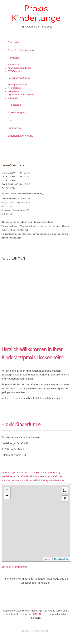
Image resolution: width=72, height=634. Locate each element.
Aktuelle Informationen (21, 50)
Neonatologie (14, 88)
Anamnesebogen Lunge (19, 68)
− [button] (7, 496)
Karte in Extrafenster (14, 567)
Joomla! (9, 614)
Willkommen (13, 258)
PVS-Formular (15, 71)
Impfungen (13, 98)
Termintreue (14, 64)
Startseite (13, 42)
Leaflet (47, 559)
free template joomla (36, 631)
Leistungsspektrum (19, 78)
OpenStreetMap (61, 559)
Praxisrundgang (17, 112)
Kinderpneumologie (17, 84)
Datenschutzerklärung (20, 135)
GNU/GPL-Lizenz (42, 614)
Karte (11, 120)
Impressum (14, 128)
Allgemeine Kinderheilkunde (21, 94)
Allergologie (13, 91)
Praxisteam (14, 104)
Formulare (14, 57)
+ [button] (7, 490)
